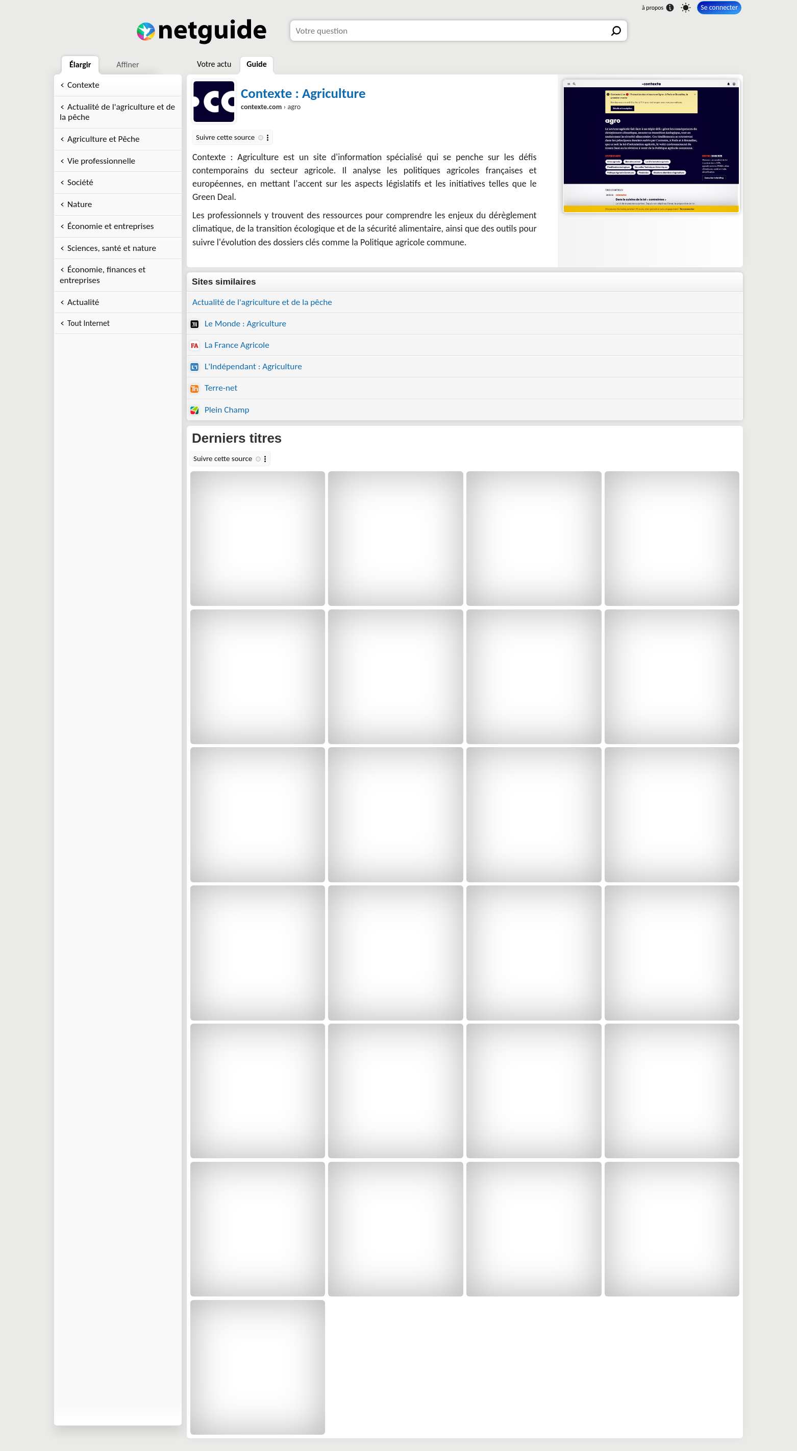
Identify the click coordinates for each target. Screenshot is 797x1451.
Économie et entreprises (110, 226)
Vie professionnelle (101, 161)
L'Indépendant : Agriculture (246, 366)
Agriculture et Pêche (103, 139)
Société (80, 182)
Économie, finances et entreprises (102, 275)
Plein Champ (220, 409)
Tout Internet (88, 323)
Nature (79, 204)
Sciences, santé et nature (111, 248)
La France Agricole (229, 345)
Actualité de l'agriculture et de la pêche (117, 112)
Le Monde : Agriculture (238, 323)
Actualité (83, 302)
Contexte (83, 85)
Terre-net (213, 388)
